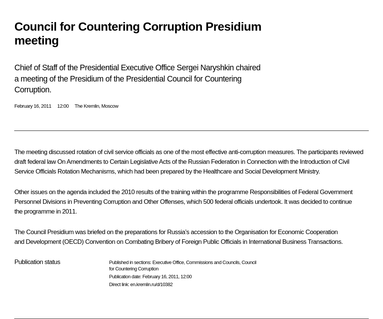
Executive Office (168, 262)
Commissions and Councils (212, 262)
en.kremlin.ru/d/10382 (151, 284)
